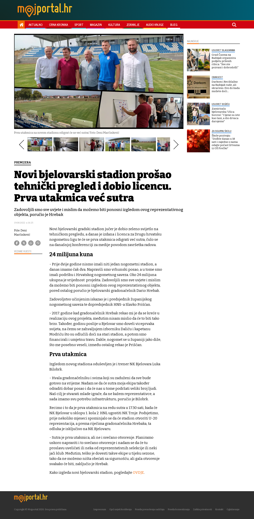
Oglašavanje (233, 509)
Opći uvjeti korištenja (121, 509)
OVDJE (138, 472)
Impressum (100, 509)
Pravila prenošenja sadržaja (150, 509)
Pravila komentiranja (179, 509)
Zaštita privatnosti (202, 509)
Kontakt (220, 509)
